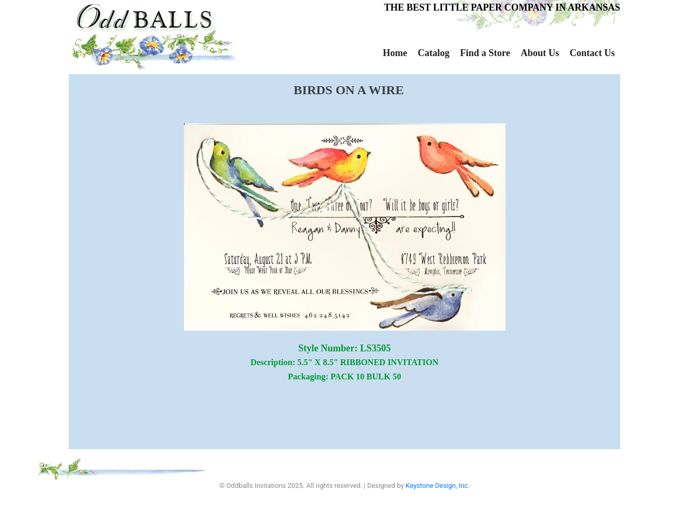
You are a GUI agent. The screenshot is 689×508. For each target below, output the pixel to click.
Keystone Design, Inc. (438, 485)
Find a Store (485, 53)
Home (395, 53)
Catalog (433, 53)
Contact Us (592, 53)
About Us (540, 53)
